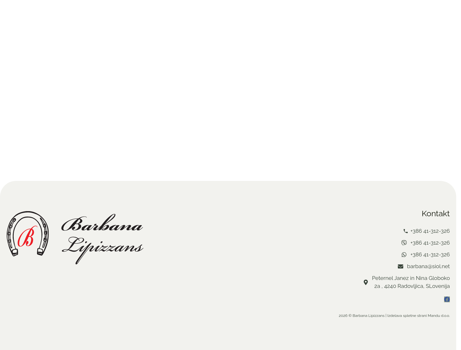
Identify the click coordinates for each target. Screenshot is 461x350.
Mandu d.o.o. (439, 315)
